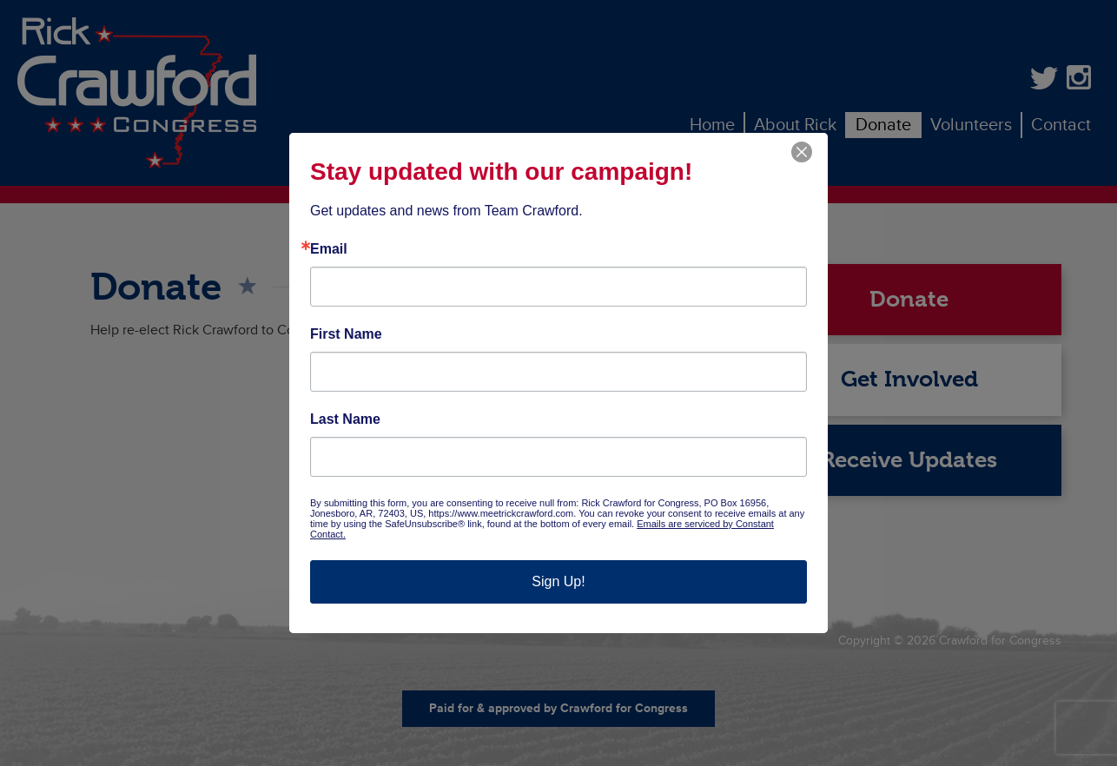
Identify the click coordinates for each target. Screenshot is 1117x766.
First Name (346, 334)
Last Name (345, 419)
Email (328, 249)
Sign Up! (558, 581)
